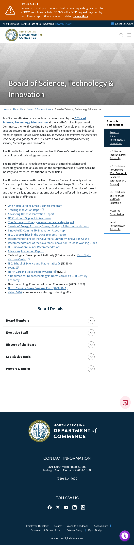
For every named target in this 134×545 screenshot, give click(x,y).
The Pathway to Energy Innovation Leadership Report (41, 222)
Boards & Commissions (39, 109)
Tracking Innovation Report (26, 210)
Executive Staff (17, 332)
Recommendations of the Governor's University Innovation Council (49, 239)
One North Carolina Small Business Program (35, 206)
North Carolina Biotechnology (32, 272)
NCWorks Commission (117, 212)
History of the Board (21, 344)
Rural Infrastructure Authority (118, 225)
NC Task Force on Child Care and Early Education (117, 197)
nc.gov (58, 526)
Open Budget (95, 530)
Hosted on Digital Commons (67, 538)
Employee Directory (37, 526)
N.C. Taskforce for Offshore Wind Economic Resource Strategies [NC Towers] (118, 175)
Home (6, 109)
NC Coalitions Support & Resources (29, 218)
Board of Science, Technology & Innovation (117, 138)
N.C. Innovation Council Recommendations (34, 247)
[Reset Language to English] (112, 24)
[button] (119, 35)
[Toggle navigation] (129, 35)
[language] (124, 24)
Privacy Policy (75, 530)
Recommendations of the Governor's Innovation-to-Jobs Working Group (52, 243)
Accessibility (101, 526)
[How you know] (64, 24)
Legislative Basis (18, 356)
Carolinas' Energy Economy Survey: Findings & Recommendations (48, 226)
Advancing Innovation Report (26, 251)
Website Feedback (77, 526)
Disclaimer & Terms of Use (46, 530)
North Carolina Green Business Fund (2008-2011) (37, 288)
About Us (18, 109)
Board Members (17, 320)
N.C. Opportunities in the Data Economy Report (37, 235)
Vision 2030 (15, 292)
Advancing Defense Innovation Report (31, 214)
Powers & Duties (18, 368)
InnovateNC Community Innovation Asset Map (36, 231)
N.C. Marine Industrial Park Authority (118, 154)
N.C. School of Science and (34, 264)
